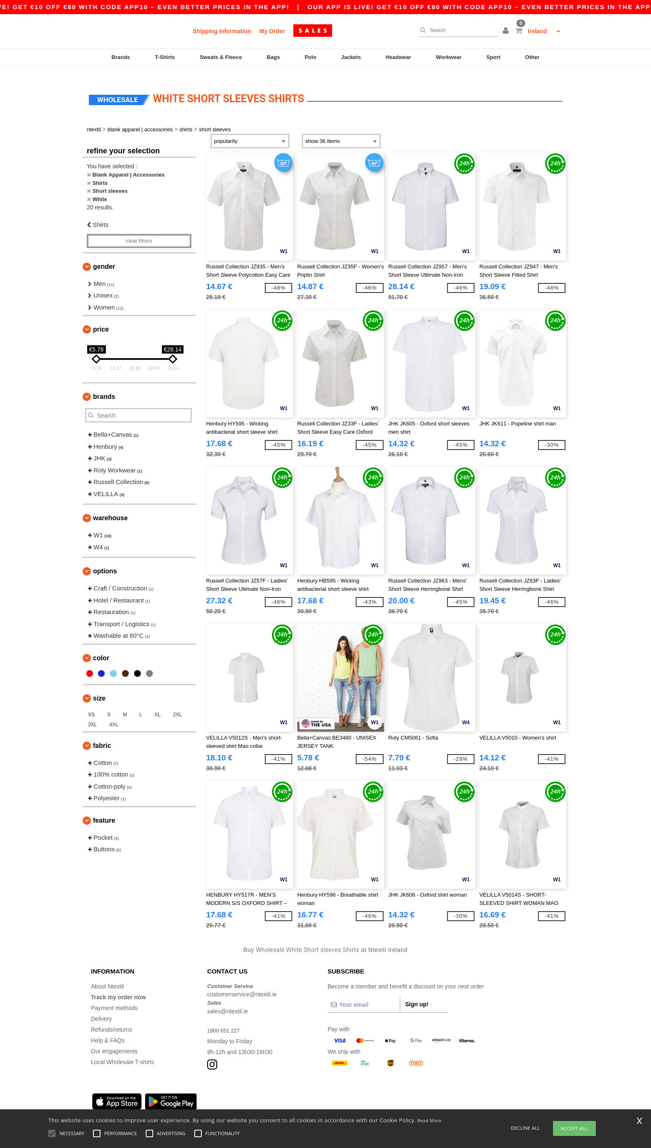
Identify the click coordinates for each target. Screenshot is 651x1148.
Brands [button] (104, 386)
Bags (273, 57)
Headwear (398, 57)
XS (91, 704)
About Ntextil (107, 976)
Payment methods (114, 997)
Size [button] (99, 687)
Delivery (101, 1008)
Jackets (351, 57)
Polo (310, 57)
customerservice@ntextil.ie (242, 984)
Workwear (449, 57)
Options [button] (105, 561)
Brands (121, 57)
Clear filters (139, 231)
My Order (272, 31)
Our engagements (114, 1040)
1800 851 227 (225, 1020)
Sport (493, 57)
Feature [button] (104, 810)
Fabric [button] (102, 735)
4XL (113, 714)
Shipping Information (222, 31)
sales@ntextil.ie (227, 1001)
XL (157, 704)
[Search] (456, 30)
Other (532, 57)
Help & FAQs (108, 1030)
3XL (92, 714)
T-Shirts (165, 57)
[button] (507, 31)
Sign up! (416, 994)
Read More (429, 1120)
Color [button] (101, 647)
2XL (177, 704)
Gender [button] (104, 256)
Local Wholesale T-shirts (122, 1051)
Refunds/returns (111, 1019)
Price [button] (101, 319)
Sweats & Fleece (221, 57)
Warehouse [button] (110, 507)
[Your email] (364, 994)
